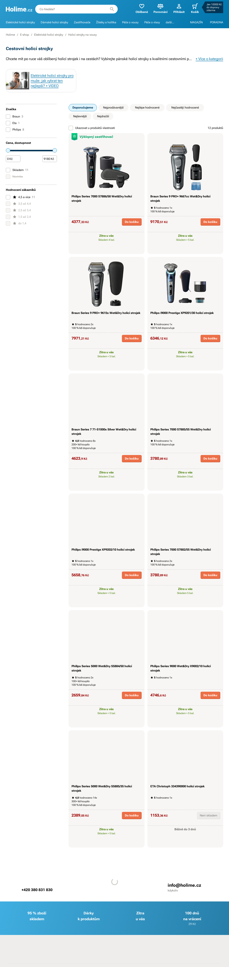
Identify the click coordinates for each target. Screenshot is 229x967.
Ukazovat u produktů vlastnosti (92, 128)
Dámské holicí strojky (54, 22)
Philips (15, 129)
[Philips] (8, 129)
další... (170, 22)
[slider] (8, 150)
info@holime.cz (184, 885)
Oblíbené (142, 8)
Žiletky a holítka (106, 22)
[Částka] (13, 159)
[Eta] (8, 123)
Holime (10, 34)
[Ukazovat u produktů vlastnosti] (71, 128)
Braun (14, 116)
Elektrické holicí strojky (20, 22)
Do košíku (132, 222)
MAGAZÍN (196, 22)
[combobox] (76, 9)
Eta (13, 123)
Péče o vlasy (152, 22)
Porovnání (160, 8)
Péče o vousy (130, 22)
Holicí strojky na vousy (82, 34)
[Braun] (8, 116)
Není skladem (208, 815)
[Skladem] (8, 170)
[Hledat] (112, 9)
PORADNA (216, 22)
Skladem (17, 170)
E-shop (24, 34)
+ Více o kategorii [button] (209, 59)
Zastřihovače (82, 22)
